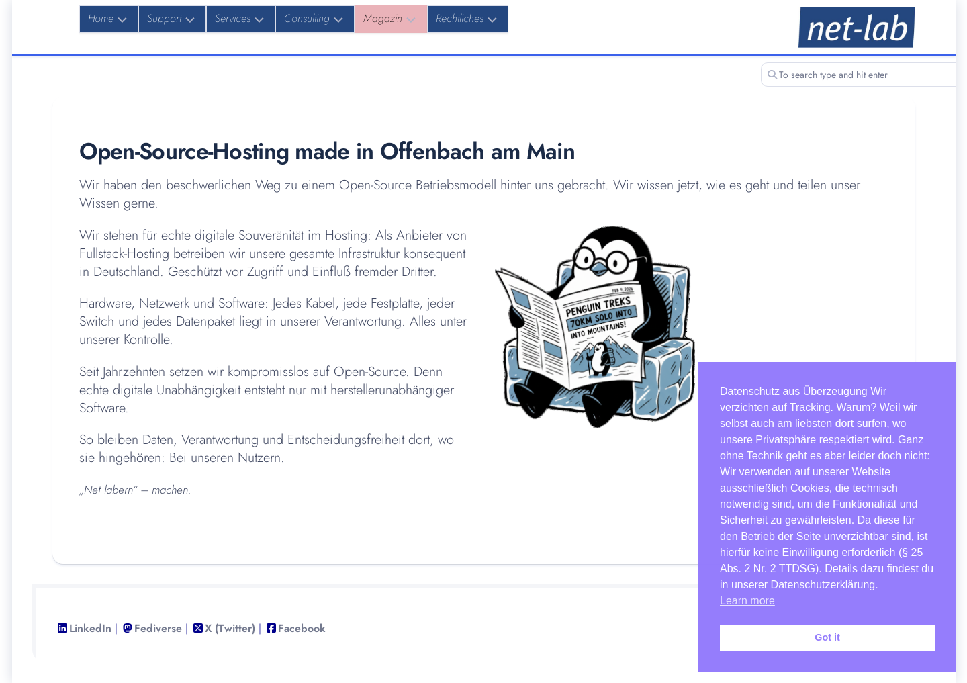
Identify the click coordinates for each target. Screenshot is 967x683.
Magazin (382, 18)
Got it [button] (827, 637)
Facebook (302, 628)
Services (232, 18)
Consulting (307, 18)
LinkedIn (90, 628)
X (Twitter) (230, 628)
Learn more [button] (747, 600)
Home (100, 18)
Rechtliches (459, 18)
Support (164, 18)
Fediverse (158, 628)
